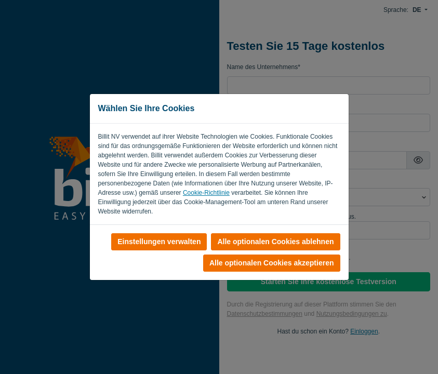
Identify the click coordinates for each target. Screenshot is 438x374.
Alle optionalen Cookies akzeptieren (271, 263)
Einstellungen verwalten (159, 241)
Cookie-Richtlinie (206, 192)
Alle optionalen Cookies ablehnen (275, 241)
